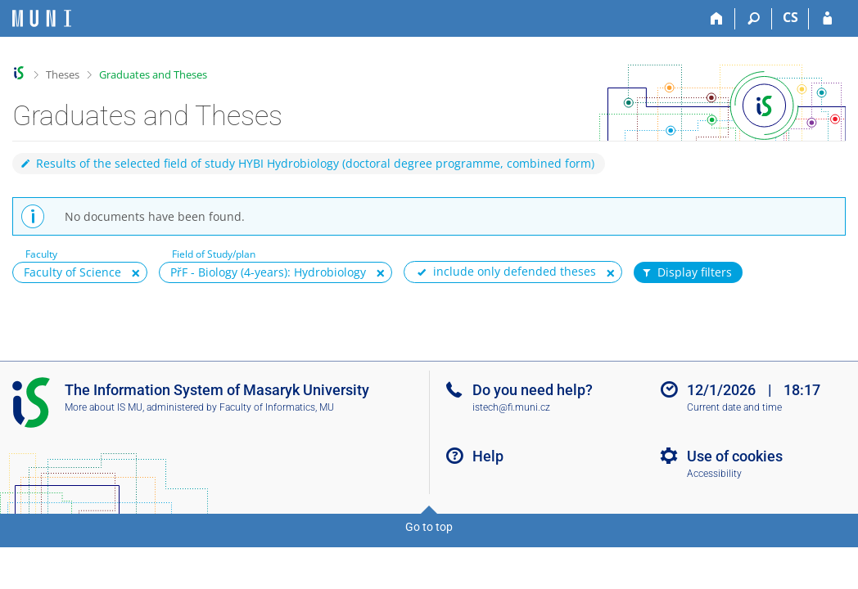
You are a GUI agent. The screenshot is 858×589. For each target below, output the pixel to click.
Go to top (429, 526)
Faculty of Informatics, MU (276, 407)
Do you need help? (532, 389)
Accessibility (714, 473)
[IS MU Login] (827, 18)
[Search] (753, 18)
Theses (62, 74)
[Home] (716, 18)
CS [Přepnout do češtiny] (790, 17)
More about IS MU (103, 407)
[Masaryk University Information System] (41, 18)
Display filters (686, 272)
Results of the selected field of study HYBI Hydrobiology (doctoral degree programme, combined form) (306, 163)
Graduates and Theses (153, 74)
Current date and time (734, 407)
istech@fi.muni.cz (511, 407)
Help (488, 456)
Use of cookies (735, 456)
